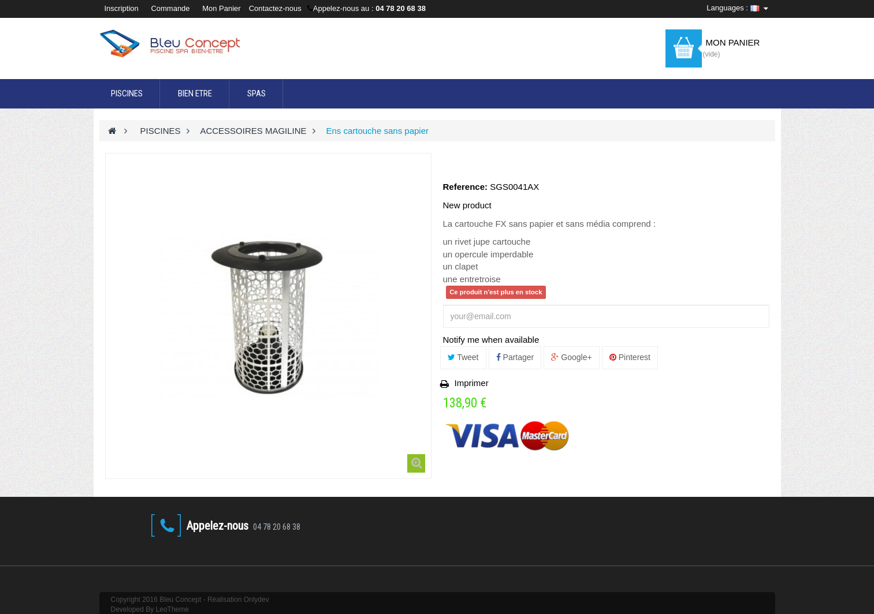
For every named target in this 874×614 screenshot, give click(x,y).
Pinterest (629, 357)
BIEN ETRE (195, 93)
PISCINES (127, 93)
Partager (515, 357)
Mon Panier (221, 8)
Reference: (465, 187)
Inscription (123, 8)
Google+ (571, 357)
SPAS (256, 93)
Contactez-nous (275, 8)
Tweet (463, 357)
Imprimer (472, 383)
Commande (170, 8)
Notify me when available (491, 340)
